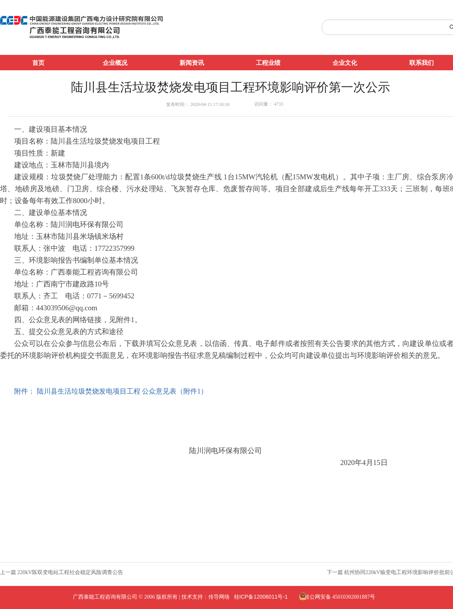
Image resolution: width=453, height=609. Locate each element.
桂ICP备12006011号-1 (261, 597)
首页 (38, 63)
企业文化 (345, 63)
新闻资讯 (192, 63)
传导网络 (219, 597)
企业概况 (115, 63)
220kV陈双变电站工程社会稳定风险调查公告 (70, 572)
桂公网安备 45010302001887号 (340, 597)
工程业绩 (268, 63)
